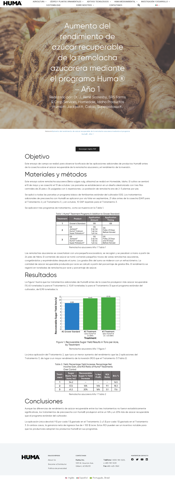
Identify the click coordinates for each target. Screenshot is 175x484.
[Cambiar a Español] (82, 478)
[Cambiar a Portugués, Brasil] (100, 478)
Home (47, 131)
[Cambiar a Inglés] (69, 478)
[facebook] (132, 459)
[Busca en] (139, 5)
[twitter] (137, 459)
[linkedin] (147, 459)
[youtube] (142, 459)
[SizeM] (12, 2)
